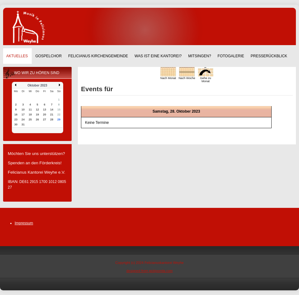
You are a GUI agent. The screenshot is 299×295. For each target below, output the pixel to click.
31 (23, 124)
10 (23, 109)
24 (23, 119)
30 (15, 124)
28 (51, 119)
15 (58, 109)
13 (44, 109)
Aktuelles (17, 56)
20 (44, 114)
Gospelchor (48, 56)
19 (37, 114)
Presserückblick (269, 56)
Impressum (24, 223)
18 (30, 114)
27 (44, 119)
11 (30, 109)
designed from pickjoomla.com (149, 271)
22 (58, 114)
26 (37, 119)
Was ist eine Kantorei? (158, 56)
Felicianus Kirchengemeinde (98, 56)
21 (51, 114)
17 (23, 114)
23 (15, 119)
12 (37, 109)
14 (51, 109)
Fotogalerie (231, 56)
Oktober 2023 (37, 85)
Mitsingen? (199, 56)
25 (30, 119)
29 (58, 119)
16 (15, 114)
